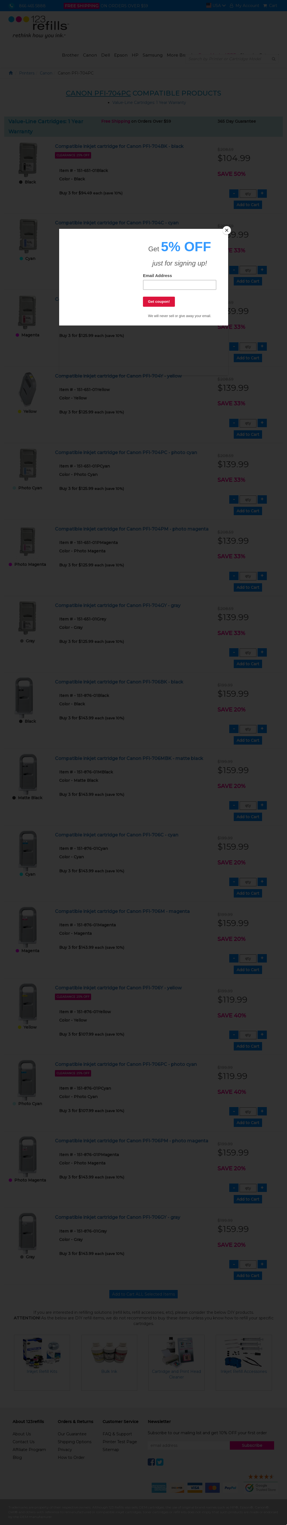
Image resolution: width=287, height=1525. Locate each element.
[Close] (227, 230)
